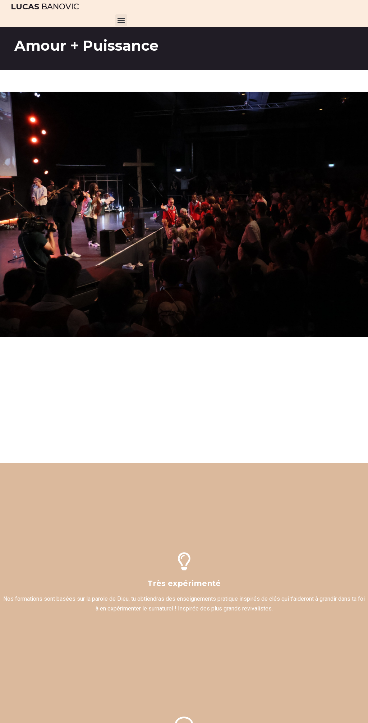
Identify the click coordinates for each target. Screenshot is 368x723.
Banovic (45, 7)
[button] (121, 20)
